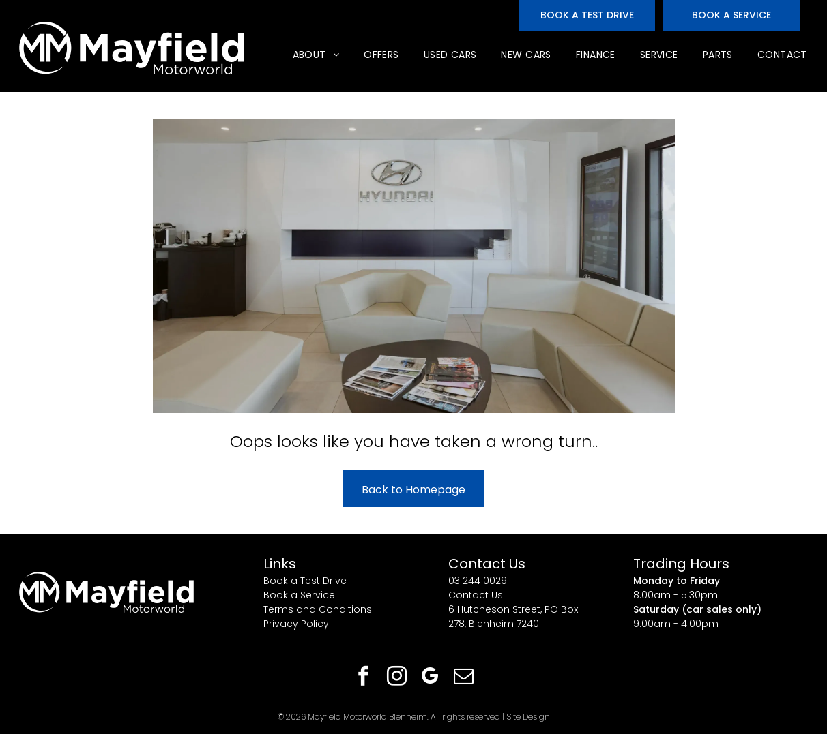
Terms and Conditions (317, 609)
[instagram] (397, 677)
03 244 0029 (477, 580)
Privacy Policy (296, 623)
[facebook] (364, 677)
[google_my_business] (431, 677)
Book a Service (299, 595)
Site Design (528, 716)
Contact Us (475, 595)
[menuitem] (315, 54)
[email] (464, 677)
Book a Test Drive (305, 580)
